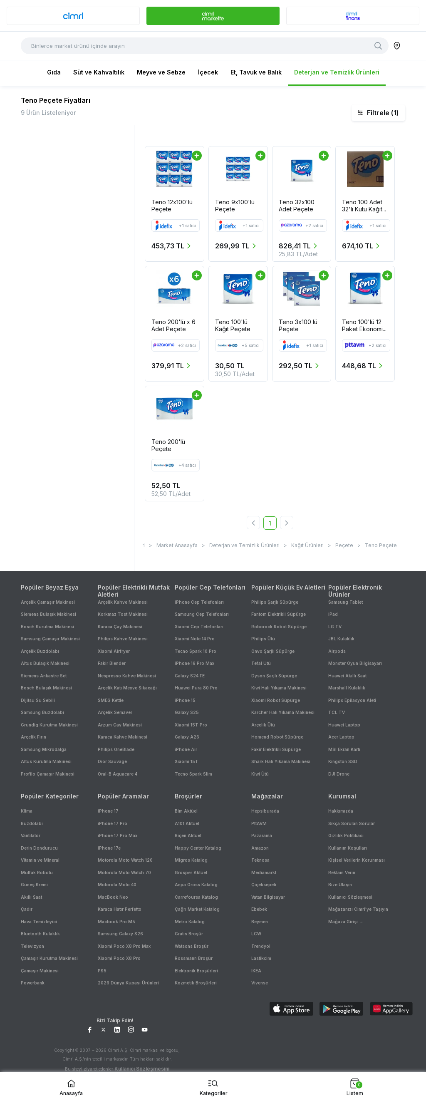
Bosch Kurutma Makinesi (47, 626)
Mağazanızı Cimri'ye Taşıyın (358, 909)
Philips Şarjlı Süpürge (274, 602)
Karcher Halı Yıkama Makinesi (283, 712)
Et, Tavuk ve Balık (256, 72)
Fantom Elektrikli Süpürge (278, 614)
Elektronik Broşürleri (196, 970)
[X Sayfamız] (103, 1029)
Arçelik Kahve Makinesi (123, 602)
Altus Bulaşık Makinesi (45, 663)
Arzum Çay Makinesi (120, 724)
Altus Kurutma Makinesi (46, 761)
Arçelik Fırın (33, 736)
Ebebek (259, 909)
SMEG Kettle (111, 700)
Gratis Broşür (189, 933)
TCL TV (336, 712)
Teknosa (260, 860)
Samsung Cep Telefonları (202, 614)
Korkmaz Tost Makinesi (123, 614)
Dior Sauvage (112, 761)
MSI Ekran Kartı (344, 749)
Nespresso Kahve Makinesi (127, 675)
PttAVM (259, 823)
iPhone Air (186, 749)
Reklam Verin (341, 872)
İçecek (208, 72)
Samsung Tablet (345, 602)
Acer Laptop (341, 736)
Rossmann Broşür (194, 958)
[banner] (73, 15)
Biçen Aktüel (188, 835)
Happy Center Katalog (198, 847)
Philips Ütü (263, 638)
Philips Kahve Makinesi (123, 638)
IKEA (256, 970)
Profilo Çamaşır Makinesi (47, 773)
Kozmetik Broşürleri (196, 982)
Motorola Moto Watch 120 (125, 860)
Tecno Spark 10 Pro (195, 651)
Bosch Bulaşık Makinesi (46, 687)
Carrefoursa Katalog (196, 897)
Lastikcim (261, 958)
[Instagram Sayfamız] (131, 1029)
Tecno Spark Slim (193, 773)
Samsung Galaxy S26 (120, 933)
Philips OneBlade (116, 749)
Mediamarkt (263, 872)
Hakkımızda (340, 810)
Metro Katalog (190, 921)
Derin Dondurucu (39, 847)
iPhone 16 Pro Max (194, 663)
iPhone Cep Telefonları (199, 602)
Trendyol (260, 946)
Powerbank (33, 982)
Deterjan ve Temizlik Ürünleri (336, 72)
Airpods (337, 651)
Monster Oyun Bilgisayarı (355, 663)
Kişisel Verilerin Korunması (356, 860)
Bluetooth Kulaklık (40, 933)
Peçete (344, 545)
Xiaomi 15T (186, 761)
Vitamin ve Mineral (40, 860)
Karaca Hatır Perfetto (119, 909)
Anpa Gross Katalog (196, 884)
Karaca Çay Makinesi (120, 626)
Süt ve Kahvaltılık (98, 72)
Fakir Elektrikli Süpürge (276, 749)
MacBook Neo (113, 897)
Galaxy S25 (187, 712)
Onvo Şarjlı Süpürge (273, 651)
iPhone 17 (108, 810)
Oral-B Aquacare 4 (117, 773)
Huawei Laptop (344, 724)
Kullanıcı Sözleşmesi (350, 897)
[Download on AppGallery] (391, 1009)
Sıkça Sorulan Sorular (351, 823)
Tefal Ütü (261, 663)
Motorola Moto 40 (117, 884)
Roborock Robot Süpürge (279, 626)
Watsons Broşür (191, 946)
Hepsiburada (265, 810)
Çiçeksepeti (263, 884)
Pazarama (261, 835)
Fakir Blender (112, 663)
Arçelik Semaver (115, 712)
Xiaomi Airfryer (114, 651)
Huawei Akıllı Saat (347, 675)
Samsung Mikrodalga (44, 749)
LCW (256, 933)
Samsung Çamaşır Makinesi (50, 638)
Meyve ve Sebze (161, 72)
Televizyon (32, 946)
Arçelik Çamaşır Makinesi (48, 602)
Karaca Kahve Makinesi (122, 736)
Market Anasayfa (177, 545)
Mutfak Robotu (37, 872)
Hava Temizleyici (39, 921)
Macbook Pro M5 (116, 921)
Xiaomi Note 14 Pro (195, 638)
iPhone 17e (109, 847)
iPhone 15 (185, 700)
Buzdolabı (32, 823)
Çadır (26, 909)
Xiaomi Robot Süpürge (275, 700)
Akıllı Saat (31, 897)
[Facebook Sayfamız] (89, 1029)
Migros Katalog (191, 860)
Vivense (259, 982)
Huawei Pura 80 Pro (196, 687)
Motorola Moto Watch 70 (124, 872)
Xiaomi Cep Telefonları (199, 626)
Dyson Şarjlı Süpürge (274, 675)
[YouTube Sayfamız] (144, 1029)
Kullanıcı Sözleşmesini (141, 1069)
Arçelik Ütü (263, 724)
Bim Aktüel (186, 810)
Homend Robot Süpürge (277, 736)
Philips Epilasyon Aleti (352, 700)
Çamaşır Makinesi (40, 970)
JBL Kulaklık (341, 638)
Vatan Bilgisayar (268, 897)
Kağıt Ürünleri (307, 545)
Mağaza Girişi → (345, 921)
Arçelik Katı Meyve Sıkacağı (127, 687)
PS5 (102, 970)
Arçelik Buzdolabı (40, 651)
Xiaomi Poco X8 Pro (119, 958)
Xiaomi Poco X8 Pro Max (124, 946)
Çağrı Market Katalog (197, 909)
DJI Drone (338, 773)
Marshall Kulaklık (346, 687)
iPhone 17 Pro (112, 823)
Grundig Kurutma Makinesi (49, 724)
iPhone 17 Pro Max (117, 835)
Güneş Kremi (34, 884)
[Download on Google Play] (341, 1009)
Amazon (260, 847)
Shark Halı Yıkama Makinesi (280, 761)
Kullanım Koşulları (347, 847)
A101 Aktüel (187, 823)
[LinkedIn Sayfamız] (117, 1029)
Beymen (259, 921)
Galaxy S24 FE (190, 675)
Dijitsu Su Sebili (38, 700)
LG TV (335, 626)
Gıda (54, 72)
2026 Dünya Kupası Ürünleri (128, 982)
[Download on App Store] (291, 1009)
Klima (26, 810)
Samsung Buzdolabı (42, 712)
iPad (333, 614)
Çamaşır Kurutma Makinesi (49, 958)
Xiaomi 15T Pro (191, 724)
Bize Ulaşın (340, 884)
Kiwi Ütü (260, 773)
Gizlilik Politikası (346, 835)
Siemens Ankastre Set (44, 675)
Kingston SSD (342, 761)
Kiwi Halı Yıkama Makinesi (279, 687)
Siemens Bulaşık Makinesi (48, 614)
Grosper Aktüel (191, 872)
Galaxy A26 (187, 736)
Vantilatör (30, 835)
